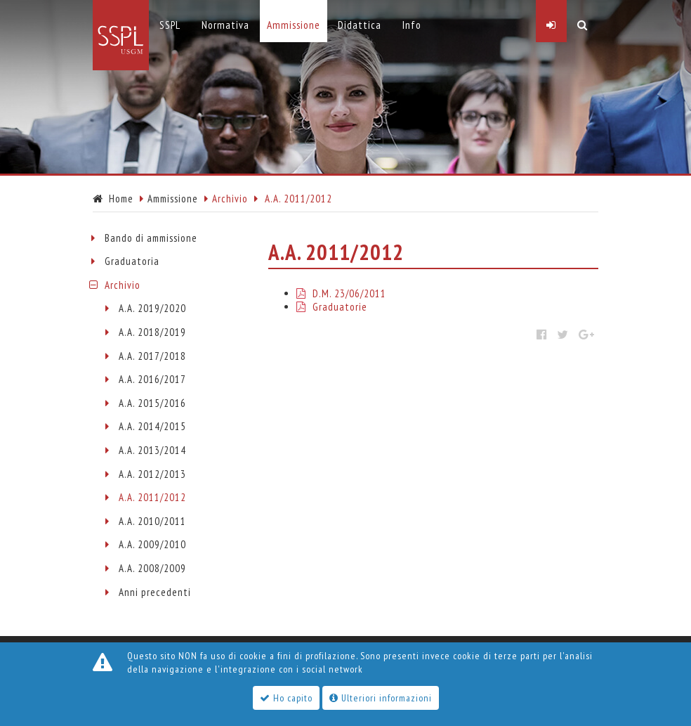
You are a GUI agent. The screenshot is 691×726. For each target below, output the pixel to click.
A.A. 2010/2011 (152, 521)
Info (411, 25)
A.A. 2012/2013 (152, 474)
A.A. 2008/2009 (152, 568)
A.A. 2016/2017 (152, 379)
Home (113, 198)
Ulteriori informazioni (380, 698)
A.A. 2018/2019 (152, 332)
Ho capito (286, 698)
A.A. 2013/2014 (152, 450)
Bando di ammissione (151, 238)
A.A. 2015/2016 (152, 403)
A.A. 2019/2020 (152, 308)
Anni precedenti (155, 592)
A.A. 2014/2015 (152, 426)
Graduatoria (132, 261)
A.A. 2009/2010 (152, 544)
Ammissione (172, 198)
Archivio (122, 285)
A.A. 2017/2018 (152, 356)
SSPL (169, 25)
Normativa (225, 25)
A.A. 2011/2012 (152, 497)
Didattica (359, 25)
